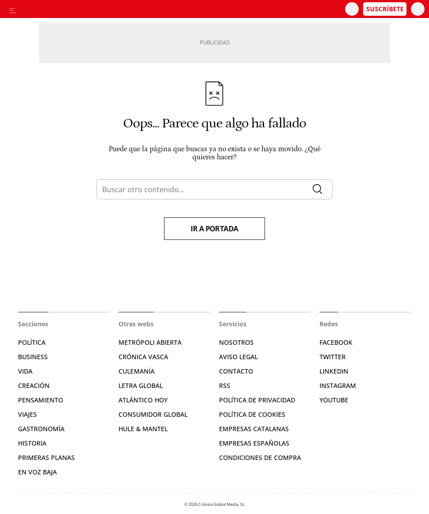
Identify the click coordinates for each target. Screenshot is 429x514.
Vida (25, 371)
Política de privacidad (257, 400)
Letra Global (141, 385)
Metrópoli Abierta (150, 342)
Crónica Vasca (143, 356)
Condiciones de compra (260, 457)
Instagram (337, 385)
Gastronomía (41, 428)
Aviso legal (238, 356)
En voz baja (37, 472)
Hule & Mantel (143, 428)
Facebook (335, 342)
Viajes (27, 414)
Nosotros (236, 342)
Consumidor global (153, 414)
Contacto (236, 371)
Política (32, 342)
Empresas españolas (254, 443)
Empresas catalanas (254, 428)
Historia (32, 443)
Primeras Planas (46, 457)
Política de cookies (252, 414)
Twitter (332, 356)
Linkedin (333, 371)
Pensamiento (40, 400)
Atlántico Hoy (143, 400)
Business (33, 356)
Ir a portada (214, 229)
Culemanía (137, 371)
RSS (224, 385)
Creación (34, 385)
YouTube (333, 400)
